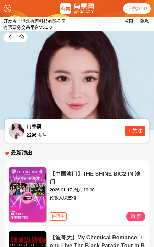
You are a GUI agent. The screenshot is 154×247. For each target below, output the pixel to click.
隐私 (144, 21)
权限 (129, 21)
